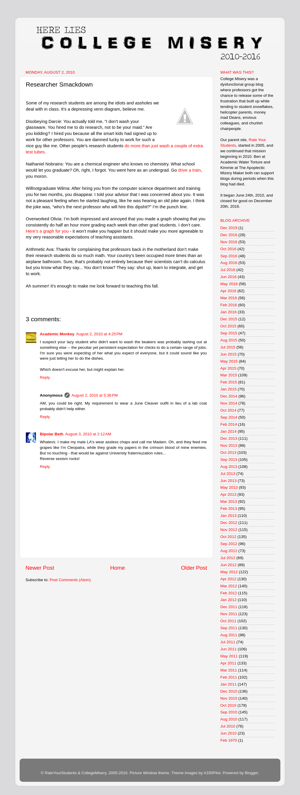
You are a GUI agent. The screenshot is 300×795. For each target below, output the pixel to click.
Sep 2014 (228, 417)
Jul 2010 (227, 726)
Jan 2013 (228, 515)
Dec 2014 (228, 396)
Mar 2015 (228, 375)
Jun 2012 (228, 565)
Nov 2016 (228, 242)
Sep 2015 (228, 333)
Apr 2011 (228, 663)
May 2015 (229, 361)
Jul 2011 (227, 642)
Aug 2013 (228, 466)
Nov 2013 (228, 445)
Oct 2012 (228, 536)
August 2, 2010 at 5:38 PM (94, 395)
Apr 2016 (228, 291)
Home (117, 568)
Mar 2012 (228, 586)
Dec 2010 (228, 691)
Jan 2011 (228, 684)
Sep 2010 (228, 712)
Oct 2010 (228, 705)
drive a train (189, 170)
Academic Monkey (57, 334)
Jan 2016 (228, 312)
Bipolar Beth (51, 434)
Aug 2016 (228, 263)
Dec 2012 (228, 522)
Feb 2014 (228, 424)
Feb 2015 (228, 382)
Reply (45, 377)
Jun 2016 (228, 277)
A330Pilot (212, 773)
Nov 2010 (228, 698)
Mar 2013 (228, 501)
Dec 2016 (228, 235)
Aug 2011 (228, 635)
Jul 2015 (227, 347)
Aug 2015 (228, 340)
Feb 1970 (228, 740)
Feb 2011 (228, 677)
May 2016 (229, 284)
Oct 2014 (228, 410)
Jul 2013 (227, 473)
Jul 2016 (227, 270)
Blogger (251, 773)
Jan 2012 (228, 600)
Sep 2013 (228, 459)
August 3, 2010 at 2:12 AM (88, 434)
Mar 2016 (228, 298)
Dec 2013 (228, 438)
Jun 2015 (228, 354)
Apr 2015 (228, 368)
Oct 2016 (228, 249)
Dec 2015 (228, 319)
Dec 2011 (228, 607)
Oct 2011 (228, 621)
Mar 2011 (228, 670)
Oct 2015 (228, 326)
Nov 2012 (228, 529)
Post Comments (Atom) (70, 580)
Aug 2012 (228, 551)
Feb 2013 (228, 508)
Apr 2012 (228, 579)
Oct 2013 (228, 452)
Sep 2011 (228, 628)
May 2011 (229, 656)
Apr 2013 (228, 494)
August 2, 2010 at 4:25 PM (99, 334)
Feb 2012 (228, 593)
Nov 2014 (228, 403)
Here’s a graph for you (47, 231)
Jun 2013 (228, 480)
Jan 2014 (228, 431)
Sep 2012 (228, 544)
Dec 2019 (228, 228)
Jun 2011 (228, 649)
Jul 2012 (227, 558)
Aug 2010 (228, 719)
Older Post (194, 568)
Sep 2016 (228, 256)
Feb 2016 (228, 305)
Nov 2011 (228, 614)
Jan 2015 (228, 389)
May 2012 (229, 572)
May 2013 (229, 487)
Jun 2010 (228, 733)
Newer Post (39, 568)
